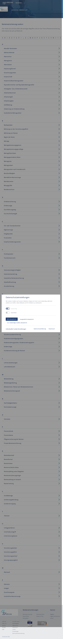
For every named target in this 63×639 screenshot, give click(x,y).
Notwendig (14, 314)
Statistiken (14, 318)
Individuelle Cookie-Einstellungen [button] (16, 335)
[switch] (8, 319)
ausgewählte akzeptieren (27, 325)
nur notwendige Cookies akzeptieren (17, 328)
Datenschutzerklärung (41, 335)
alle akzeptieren (12, 325)
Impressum (53, 335)
